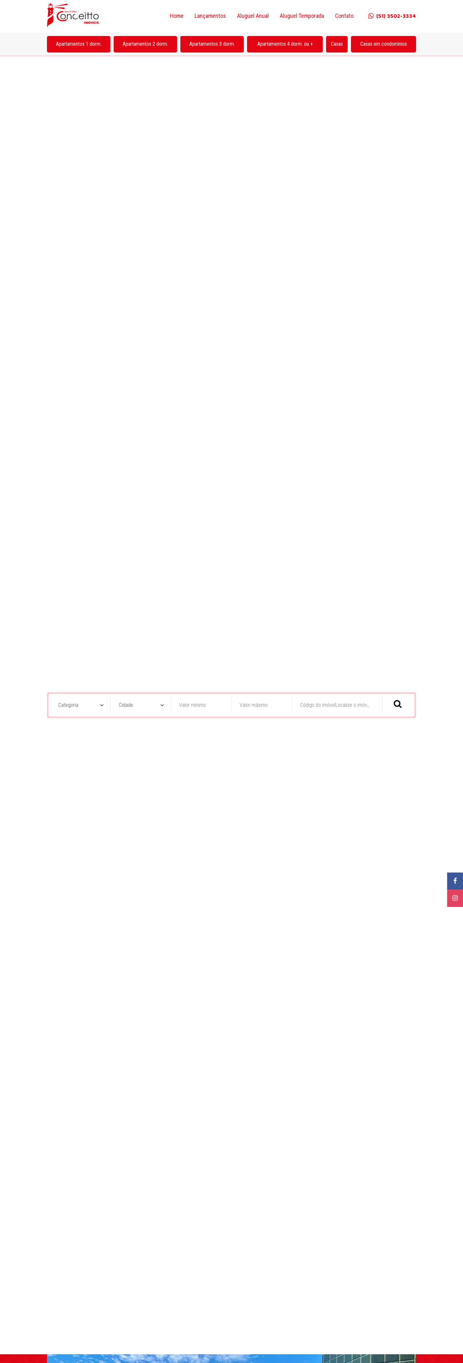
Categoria (68, 498)
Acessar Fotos (231, 1348)
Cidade (126, 498)
